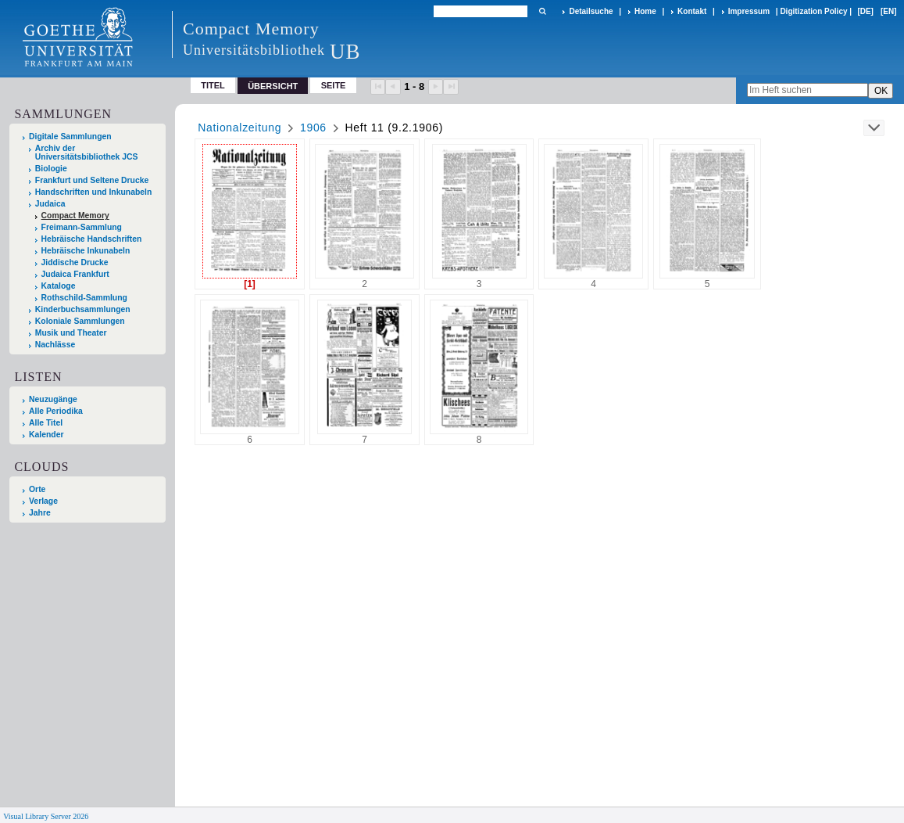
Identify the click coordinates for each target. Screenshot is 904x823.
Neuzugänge (53, 399)
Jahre (40, 513)
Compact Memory (75, 215)
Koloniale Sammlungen (80, 321)
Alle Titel (46, 423)
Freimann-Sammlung (81, 227)
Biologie (51, 168)
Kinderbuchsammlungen (82, 309)
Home (645, 11)
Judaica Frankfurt (75, 274)
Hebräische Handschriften (91, 239)
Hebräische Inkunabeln (85, 250)
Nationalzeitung (239, 127)
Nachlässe (55, 344)
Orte (37, 489)
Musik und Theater (71, 333)
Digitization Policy (813, 11)
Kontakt (691, 11)
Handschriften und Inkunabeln (93, 192)
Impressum (749, 11)
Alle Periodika (56, 411)
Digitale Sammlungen (70, 136)
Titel (213, 85)
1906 (313, 127)
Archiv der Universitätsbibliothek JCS (86, 152)
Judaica (50, 203)
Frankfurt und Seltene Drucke (92, 180)
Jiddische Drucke (75, 262)
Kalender (46, 434)
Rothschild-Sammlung (84, 297)
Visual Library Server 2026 (45, 816)
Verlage (43, 501)
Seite (333, 85)
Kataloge (58, 286)
